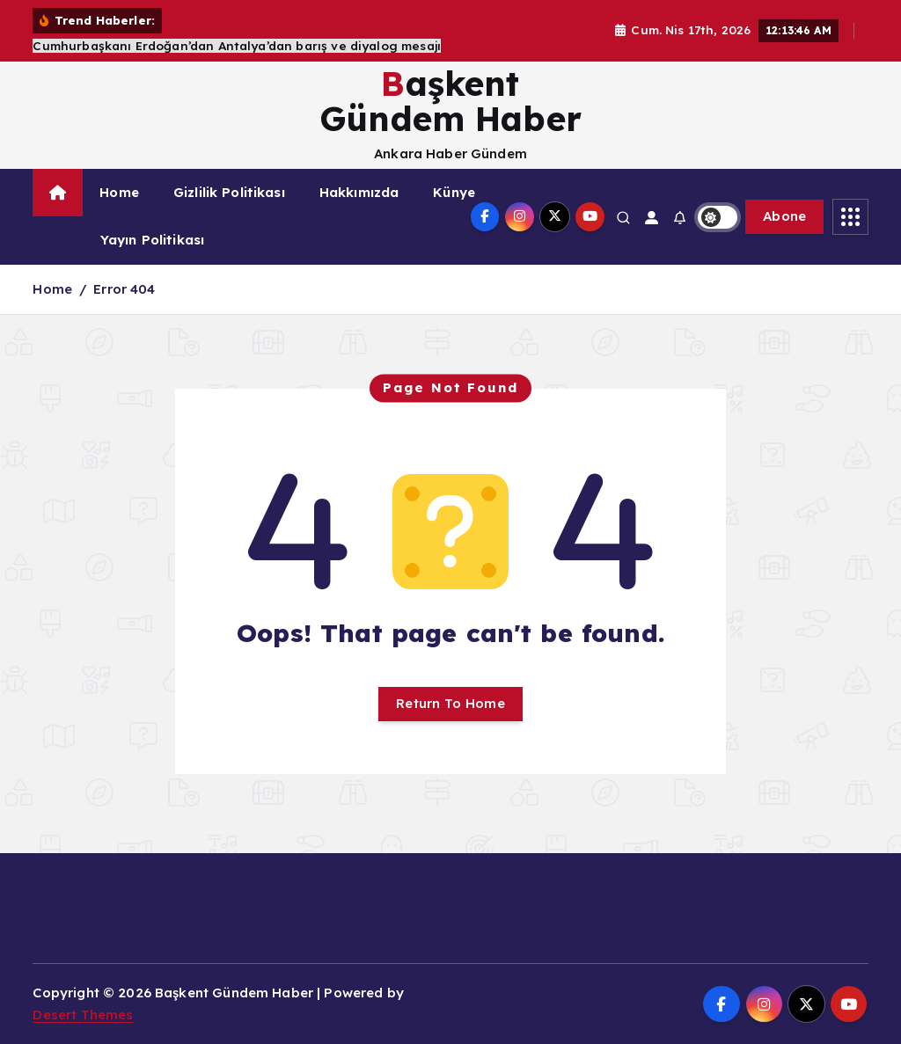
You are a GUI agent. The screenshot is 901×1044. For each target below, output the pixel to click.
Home (119, 192)
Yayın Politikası (152, 239)
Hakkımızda (359, 192)
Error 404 (124, 289)
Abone (784, 216)
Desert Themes (83, 1014)
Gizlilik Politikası (229, 192)
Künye (454, 192)
